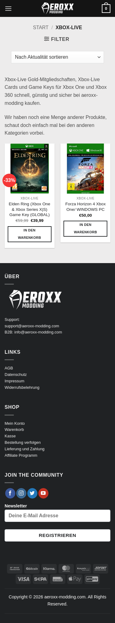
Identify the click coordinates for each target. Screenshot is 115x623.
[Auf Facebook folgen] (10, 493)
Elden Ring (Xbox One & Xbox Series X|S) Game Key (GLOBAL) (29, 209)
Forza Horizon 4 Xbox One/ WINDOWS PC (85, 207)
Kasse (10, 436)
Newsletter (57, 512)
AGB (9, 368)
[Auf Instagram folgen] (21, 493)
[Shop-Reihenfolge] (57, 57)
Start (40, 27)
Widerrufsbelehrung (22, 387)
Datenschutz (16, 374)
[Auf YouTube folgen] (43, 493)
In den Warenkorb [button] (29, 233)
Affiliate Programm (21, 455)
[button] (8, 8)
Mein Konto (15, 423)
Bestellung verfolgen (23, 442)
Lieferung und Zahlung (24, 449)
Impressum (14, 381)
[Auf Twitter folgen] (32, 493)
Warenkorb (14, 429)
